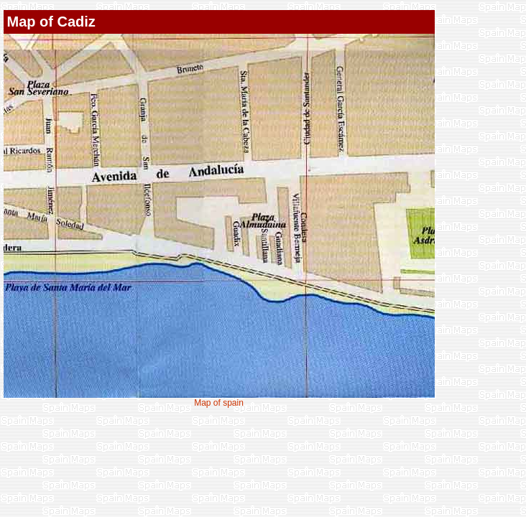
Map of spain (219, 403)
